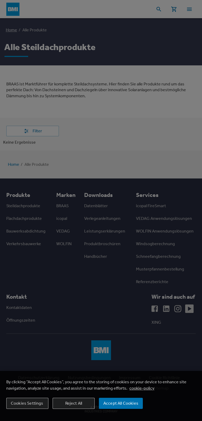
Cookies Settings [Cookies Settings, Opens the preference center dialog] (27, 403)
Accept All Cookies (120, 403)
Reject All (73, 403)
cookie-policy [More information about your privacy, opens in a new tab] (141, 388)
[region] (101, 396)
